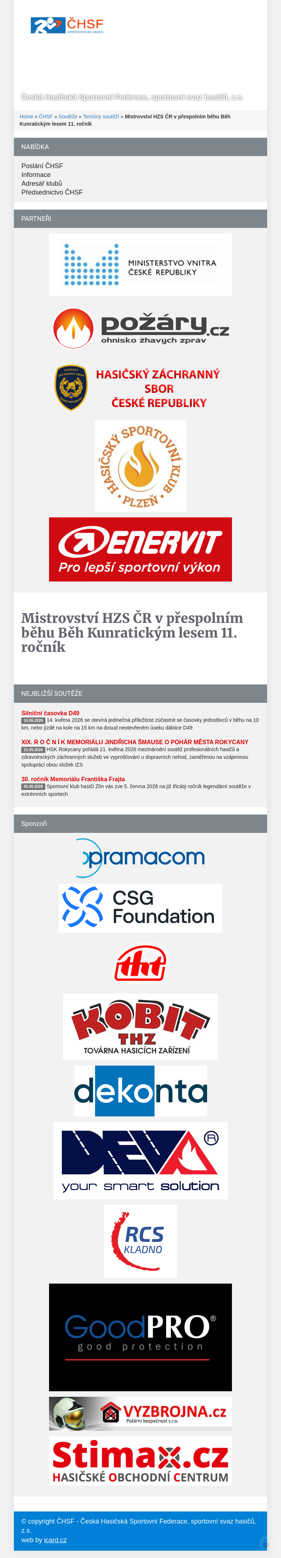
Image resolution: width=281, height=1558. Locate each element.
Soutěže (68, 116)
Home (26, 116)
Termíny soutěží (101, 116)
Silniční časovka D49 (50, 713)
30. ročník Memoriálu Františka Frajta (73, 779)
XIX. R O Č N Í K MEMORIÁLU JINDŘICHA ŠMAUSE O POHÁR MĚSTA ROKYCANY (134, 742)
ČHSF (46, 116)
